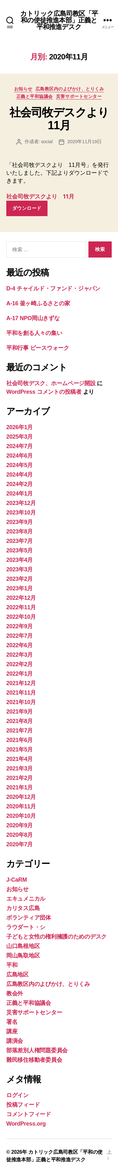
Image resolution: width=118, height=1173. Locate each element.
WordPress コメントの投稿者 (43, 392)
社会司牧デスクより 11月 (40, 196)
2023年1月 (19, 588)
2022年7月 (19, 636)
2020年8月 (19, 835)
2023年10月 (21, 512)
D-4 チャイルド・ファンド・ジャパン (53, 288)
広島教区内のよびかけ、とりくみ (70, 88)
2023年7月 (19, 541)
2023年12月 (21, 503)
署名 (11, 1022)
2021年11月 (21, 693)
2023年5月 (19, 550)
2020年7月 (19, 844)
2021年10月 (21, 702)
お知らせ (23, 88)
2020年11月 (21, 806)
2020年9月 (19, 825)
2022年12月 (21, 598)
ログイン (17, 1095)
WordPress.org (26, 1124)
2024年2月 (19, 484)
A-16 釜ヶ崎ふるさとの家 (38, 303)
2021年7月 (19, 730)
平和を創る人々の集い (34, 333)
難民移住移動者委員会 (34, 1060)
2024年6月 (19, 456)
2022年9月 (19, 626)
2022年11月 (21, 607)
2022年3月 (19, 655)
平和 (11, 965)
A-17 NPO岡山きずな (33, 318)
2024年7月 (19, 446)
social (47, 141)
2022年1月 (19, 674)
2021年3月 (19, 768)
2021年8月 (19, 721)
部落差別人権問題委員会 (37, 1050)
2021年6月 (19, 740)
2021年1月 (19, 787)
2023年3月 (19, 569)
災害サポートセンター (79, 96)
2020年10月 (21, 816)
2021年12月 (21, 683)
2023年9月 (19, 522)
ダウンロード (27, 208)
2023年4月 (19, 560)
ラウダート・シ (25, 927)
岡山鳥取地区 (23, 955)
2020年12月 (21, 797)
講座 (11, 1031)
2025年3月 (19, 437)
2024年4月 (19, 474)
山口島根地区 (23, 946)
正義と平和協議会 (34, 96)
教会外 (14, 993)
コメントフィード (28, 1114)
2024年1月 (19, 493)
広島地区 (17, 974)
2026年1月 (19, 427)
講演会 (14, 1041)
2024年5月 (19, 465)
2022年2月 (19, 664)
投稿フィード (23, 1105)
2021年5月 (19, 749)
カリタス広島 (23, 908)
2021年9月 (19, 711)
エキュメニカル (25, 899)
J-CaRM (16, 880)
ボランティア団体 (28, 918)
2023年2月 (19, 579)
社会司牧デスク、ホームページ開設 (51, 383)
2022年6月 (19, 645)
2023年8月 (19, 531)
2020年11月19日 (84, 141)
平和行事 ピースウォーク (40, 348)
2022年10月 (21, 617)
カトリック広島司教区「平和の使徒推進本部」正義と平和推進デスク (59, 20)
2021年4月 (19, 759)
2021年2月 (19, 778)
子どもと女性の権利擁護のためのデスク (56, 936)
